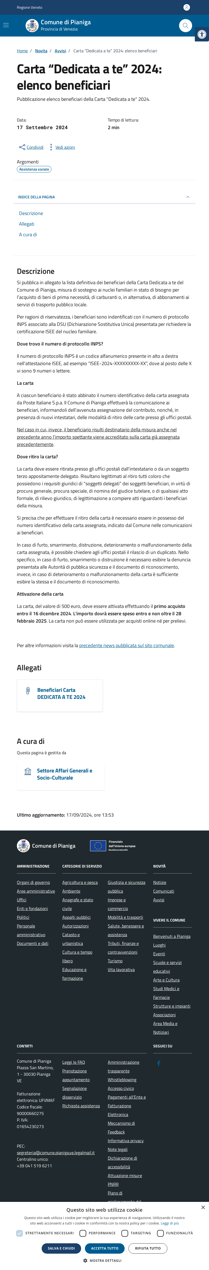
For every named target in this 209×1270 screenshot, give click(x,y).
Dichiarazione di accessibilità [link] (122, 1162)
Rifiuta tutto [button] (148, 1248)
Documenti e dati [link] (32, 943)
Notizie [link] (159, 882)
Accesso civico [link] (121, 1088)
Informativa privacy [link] (126, 1140)
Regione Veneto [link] (29, 7)
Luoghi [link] (159, 945)
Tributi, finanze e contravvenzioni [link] (123, 947)
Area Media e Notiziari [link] (165, 1027)
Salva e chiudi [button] (61, 1248)
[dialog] (104, 1236)
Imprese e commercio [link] (118, 904)
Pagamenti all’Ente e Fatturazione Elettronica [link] (127, 1106)
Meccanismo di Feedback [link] (121, 1127)
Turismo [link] (115, 960)
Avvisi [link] (158, 899)
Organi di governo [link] (33, 882)
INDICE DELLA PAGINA (104, 197)
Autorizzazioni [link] (75, 926)
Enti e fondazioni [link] (32, 908)
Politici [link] (23, 917)
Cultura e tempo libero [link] (77, 956)
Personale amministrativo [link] (31, 930)
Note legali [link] (118, 1149)
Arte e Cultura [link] (166, 980)
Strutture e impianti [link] (171, 1006)
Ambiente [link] (71, 891)
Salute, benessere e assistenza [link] (126, 930)
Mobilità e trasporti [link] (125, 917)
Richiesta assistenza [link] (81, 1105)
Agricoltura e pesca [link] (80, 882)
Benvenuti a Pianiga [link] (171, 936)
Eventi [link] (159, 953)
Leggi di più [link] (170, 1223)
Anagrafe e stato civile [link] (77, 904)
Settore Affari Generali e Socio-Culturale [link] (64, 774)
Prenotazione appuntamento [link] (76, 1075)
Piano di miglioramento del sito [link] (124, 1202)
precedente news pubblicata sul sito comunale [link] (126, 645)
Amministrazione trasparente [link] (123, 1066)
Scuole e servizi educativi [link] (167, 966)
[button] (104, 1260)
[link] (202, 34)
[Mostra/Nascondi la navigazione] (6, 25)
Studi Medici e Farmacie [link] (166, 993)
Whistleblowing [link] (122, 1079)
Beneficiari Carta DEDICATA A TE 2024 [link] (61, 693)
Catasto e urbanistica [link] (72, 939)
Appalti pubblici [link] (76, 917)
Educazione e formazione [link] (74, 973)
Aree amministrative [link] (36, 891)
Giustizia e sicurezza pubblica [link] (126, 886)
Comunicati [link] (163, 891)
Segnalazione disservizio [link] (74, 1092)
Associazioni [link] (164, 1014)
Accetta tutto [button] (104, 1248)
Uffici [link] (21, 899)
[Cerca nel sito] (185, 25)
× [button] (203, 1208)
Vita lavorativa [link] (121, 969)
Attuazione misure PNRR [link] (125, 1179)
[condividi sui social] (31, 147)
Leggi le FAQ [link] (73, 1062)
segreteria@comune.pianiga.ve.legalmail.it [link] (56, 1152)
